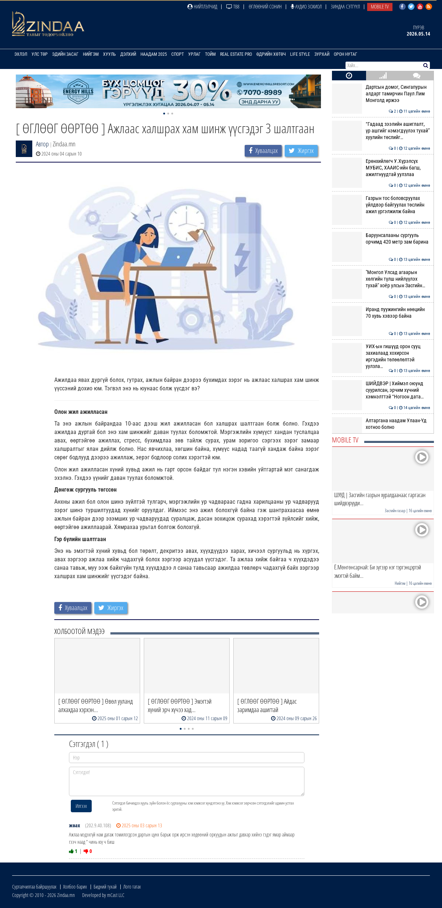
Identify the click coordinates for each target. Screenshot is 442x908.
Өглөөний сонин (265, 6)
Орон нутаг (345, 54)
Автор (42, 143)
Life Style (300, 54)
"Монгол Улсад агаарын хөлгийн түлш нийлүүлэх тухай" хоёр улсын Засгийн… (381, 279)
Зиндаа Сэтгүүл (345, 6)
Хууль (109, 54)
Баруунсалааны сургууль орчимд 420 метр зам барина (381, 238)
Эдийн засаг (65, 54)
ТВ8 (233, 6)
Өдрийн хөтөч (271, 54)
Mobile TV (380, 6)
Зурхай (321, 54)
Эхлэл (20, 54)
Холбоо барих (75, 886)
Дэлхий (128, 54)
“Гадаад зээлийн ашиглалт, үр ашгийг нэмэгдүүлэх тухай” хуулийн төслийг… (381, 131)
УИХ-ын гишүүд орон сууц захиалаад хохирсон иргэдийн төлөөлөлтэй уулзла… (381, 356)
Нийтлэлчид (202, 6)
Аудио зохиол (306, 6)
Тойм (210, 54)
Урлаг (194, 54)
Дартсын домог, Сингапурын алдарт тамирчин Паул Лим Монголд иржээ (381, 94)
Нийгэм (91, 54)
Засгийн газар (395, 510)
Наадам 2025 (153, 54)
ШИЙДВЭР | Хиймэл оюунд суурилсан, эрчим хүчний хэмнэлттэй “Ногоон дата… (381, 390)
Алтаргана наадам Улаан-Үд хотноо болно (381, 423)
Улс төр (40, 54)
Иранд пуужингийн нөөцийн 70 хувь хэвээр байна (381, 312)
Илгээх (81, 805)
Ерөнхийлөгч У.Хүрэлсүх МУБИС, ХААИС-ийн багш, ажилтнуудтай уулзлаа (381, 168)
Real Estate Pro (236, 54)
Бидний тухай (105, 886)
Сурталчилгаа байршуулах (34, 886)
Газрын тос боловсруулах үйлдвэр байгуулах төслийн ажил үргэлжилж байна (381, 205)
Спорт (177, 54)
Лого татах (132, 886)
